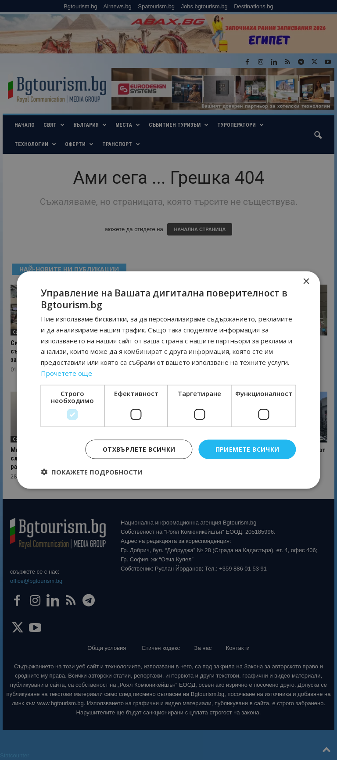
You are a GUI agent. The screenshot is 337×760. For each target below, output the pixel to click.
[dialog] (168, 380)
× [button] (306, 281)
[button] (92, 472)
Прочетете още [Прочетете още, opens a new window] (66, 372)
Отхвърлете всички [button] (139, 449)
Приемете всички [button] (247, 449)
